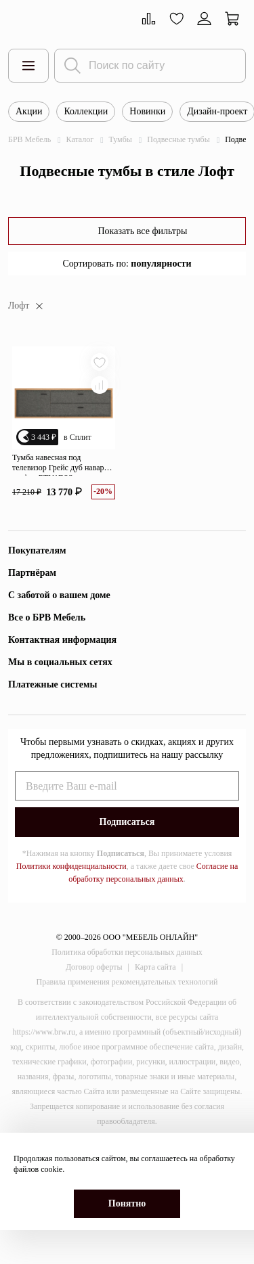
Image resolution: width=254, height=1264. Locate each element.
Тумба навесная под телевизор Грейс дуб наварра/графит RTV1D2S (63, 464)
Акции (29, 111)
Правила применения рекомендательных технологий (127, 982)
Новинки (147, 111)
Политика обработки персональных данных (127, 952)
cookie (51, 1169)
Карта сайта (155, 967)
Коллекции (86, 111)
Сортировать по (126, 263)
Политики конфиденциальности (71, 866)
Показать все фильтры (142, 231)
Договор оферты (94, 967)
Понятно (127, 1203)
